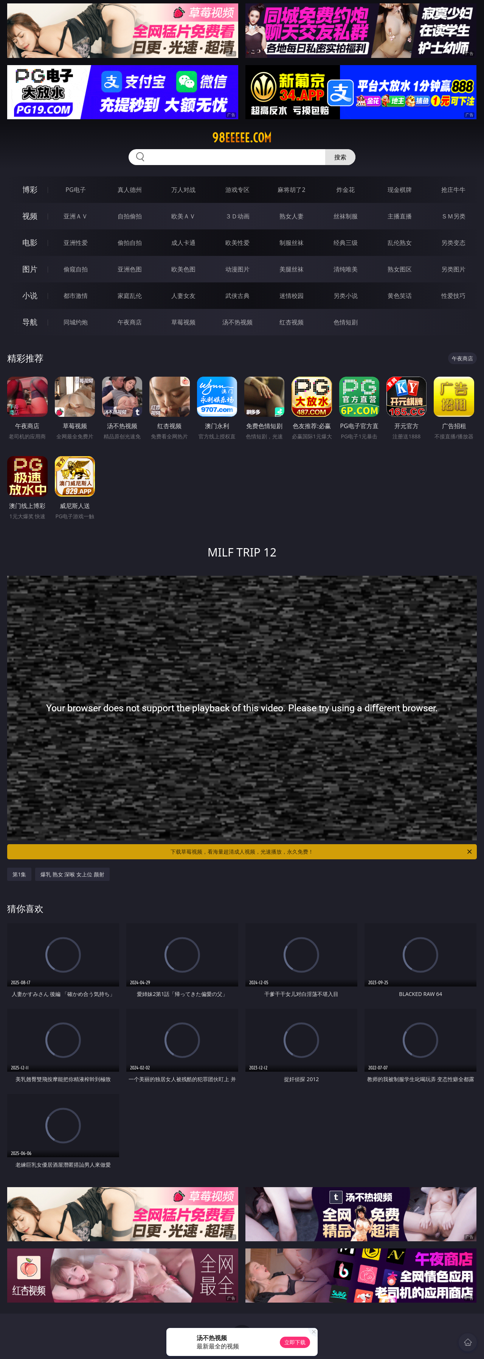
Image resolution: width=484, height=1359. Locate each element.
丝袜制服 (346, 216)
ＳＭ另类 (453, 216)
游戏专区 (237, 189)
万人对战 (183, 189)
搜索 (340, 157)
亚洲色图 (130, 269)
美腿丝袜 (291, 269)
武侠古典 (237, 295)
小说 (29, 295)
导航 (29, 322)
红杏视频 (291, 322)
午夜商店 (130, 322)
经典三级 (346, 242)
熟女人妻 (291, 216)
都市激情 (76, 295)
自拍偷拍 (130, 216)
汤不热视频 (237, 322)
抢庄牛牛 (453, 189)
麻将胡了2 (291, 189)
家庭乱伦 (130, 295)
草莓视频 (183, 322)
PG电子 (75, 189)
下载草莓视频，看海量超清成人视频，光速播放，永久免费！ (322, 851)
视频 (29, 216)
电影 (29, 242)
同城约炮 (76, 322)
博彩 (29, 189)
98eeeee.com (241, 137)
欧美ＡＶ (183, 216)
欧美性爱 (237, 242)
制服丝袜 (291, 242)
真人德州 (130, 189)
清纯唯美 (346, 269)
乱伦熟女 (400, 242)
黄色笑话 (400, 295)
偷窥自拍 (76, 269)
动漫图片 (237, 269)
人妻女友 (183, 295)
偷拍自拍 (130, 242)
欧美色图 (183, 269)
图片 (29, 269)
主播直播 (400, 216)
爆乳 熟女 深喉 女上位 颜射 (72, 874)
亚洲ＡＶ (76, 216)
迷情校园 (291, 295)
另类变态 (453, 242)
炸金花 (346, 189)
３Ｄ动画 (237, 216)
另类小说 (346, 295)
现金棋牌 (400, 189)
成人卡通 (183, 242)
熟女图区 (400, 269)
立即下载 (295, 1342)
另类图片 (453, 269)
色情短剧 (346, 322)
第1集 (19, 874)
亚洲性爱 (76, 242)
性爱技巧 (453, 295)
